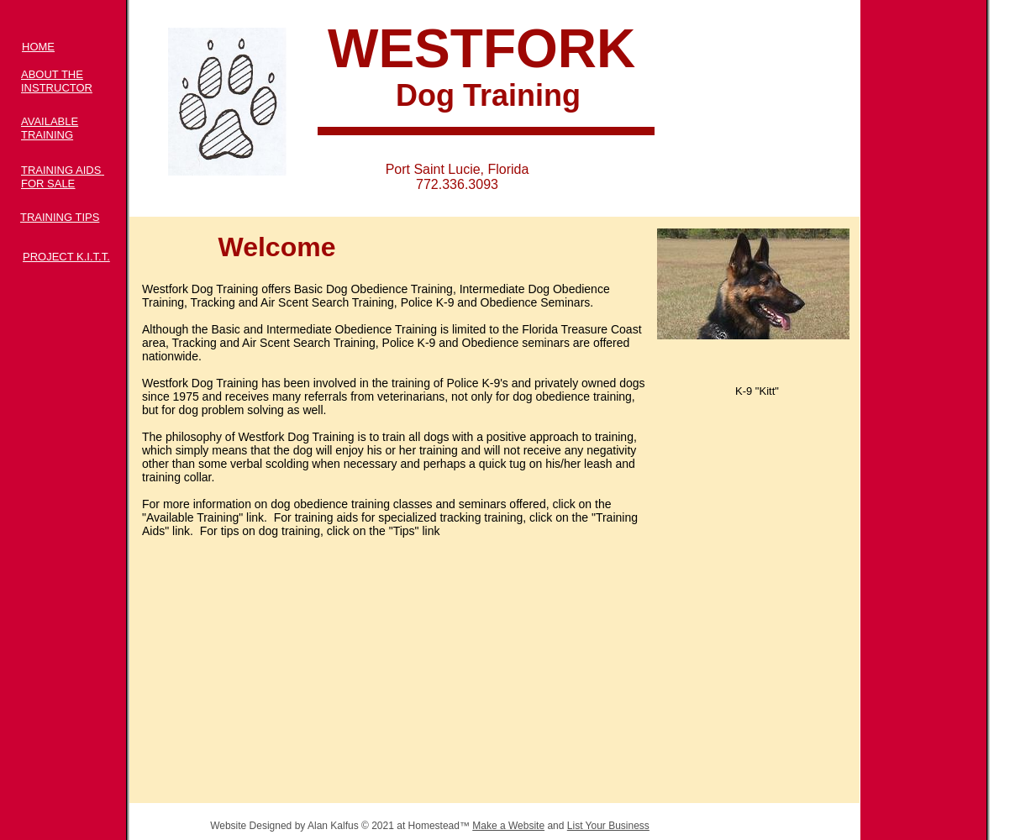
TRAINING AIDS (61, 170)
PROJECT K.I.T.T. (66, 256)
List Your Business (608, 826)
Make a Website (508, 826)
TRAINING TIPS (59, 217)
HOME (38, 46)
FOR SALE (48, 183)
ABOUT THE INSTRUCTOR (56, 81)
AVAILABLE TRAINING (49, 128)
